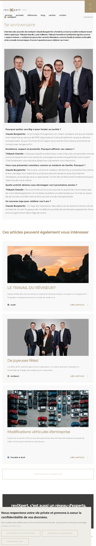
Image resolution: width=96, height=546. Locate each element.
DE (90, 4)
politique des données (10, 526)
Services (8, 15)
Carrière (52, 15)
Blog (43, 15)
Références (32, 15)
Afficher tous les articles (48, 474)
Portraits (20, 15)
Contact (62, 15)
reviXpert (15, 10)
